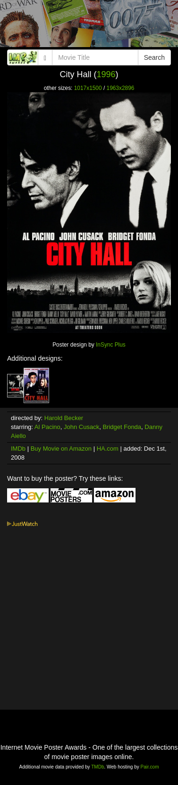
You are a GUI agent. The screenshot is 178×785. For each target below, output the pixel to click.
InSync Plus (111, 344)
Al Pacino (47, 426)
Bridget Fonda (121, 426)
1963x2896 (121, 88)
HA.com (108, 448)
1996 (105, 74)
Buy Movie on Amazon (61, 448)
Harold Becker (63, 417)
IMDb (18, 448)
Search (154, 57)
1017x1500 (88, 88)
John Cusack (81, 426)
